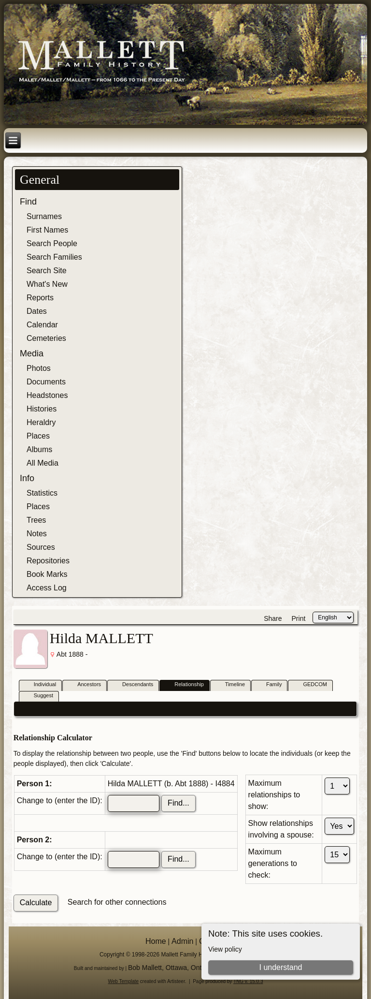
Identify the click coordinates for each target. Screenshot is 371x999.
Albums (39, 449)
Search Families (54, 257)
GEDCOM (310, 685)
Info (27, 478)
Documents (46, 382)
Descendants (133, 685)
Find (28, 201)
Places (38, 436)
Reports (40, 298)
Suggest (39, 696)
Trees (36, 520)
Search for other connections (117, 902)
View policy (225, 949)
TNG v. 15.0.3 (248, 981)
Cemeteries (46, 338)
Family (269, 685)
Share (273, 618)
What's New (47, 284)
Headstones (47, 395)
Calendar (42, 325)
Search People (52, 243)
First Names (47, 230)
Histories (42, 409)
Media (31, 353)
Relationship (185, 685)
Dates (37, 311)
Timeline (230, 685)
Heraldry (41, 422)
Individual (40, 685)
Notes (37, 533)
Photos (39, 368)
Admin (182, 941)
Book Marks (47, 574)
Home (155, 941)
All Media (42, 463)
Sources (41, 547)
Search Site (47, 270)
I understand (280, 967)
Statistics (42, 493)
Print (299, 618)
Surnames (44, 216)
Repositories (48, 561)
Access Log (47, 588)
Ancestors (85, 685)
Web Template (123, 981)
